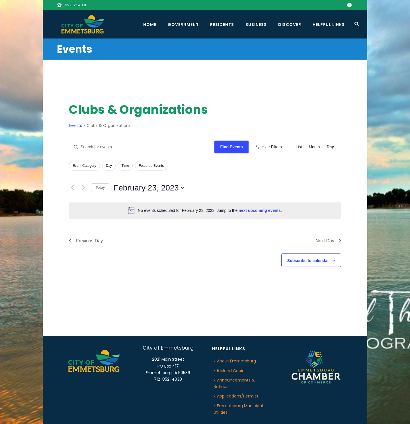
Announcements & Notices (234, 383)
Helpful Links (329, 24)
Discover (289, 24)
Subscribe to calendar (308, 260)
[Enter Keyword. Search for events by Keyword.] (141, 147)
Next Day (328, 240)
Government (183, 24)
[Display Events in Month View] (314, 147)
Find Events (231, 147)
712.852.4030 (75, 5)
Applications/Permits (236, 396)
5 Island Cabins (230, 371)
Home (149, 24)
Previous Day (86, 240)
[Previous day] (72, 187)
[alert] (205, 210)
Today (100, 188)
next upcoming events (260, 210)
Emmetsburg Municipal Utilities (238, 409)
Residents (222, 24)
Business (256, 24)
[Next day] (83, 187)
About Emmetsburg (235, 361)
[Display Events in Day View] (330, 147)
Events (75, 125)
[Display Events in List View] (299, 147)
